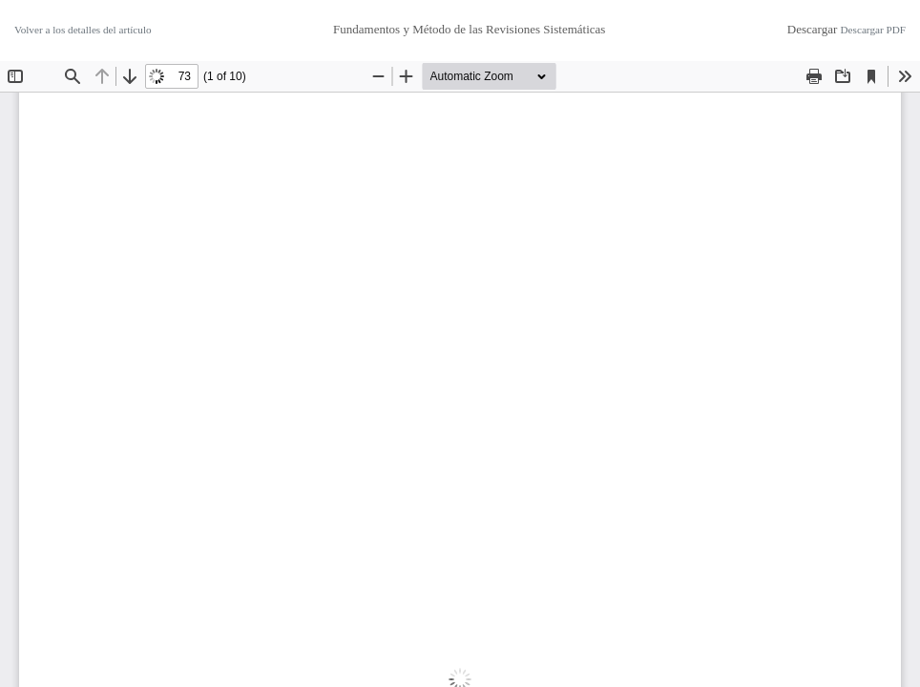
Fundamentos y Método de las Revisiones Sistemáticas (469, 29)
